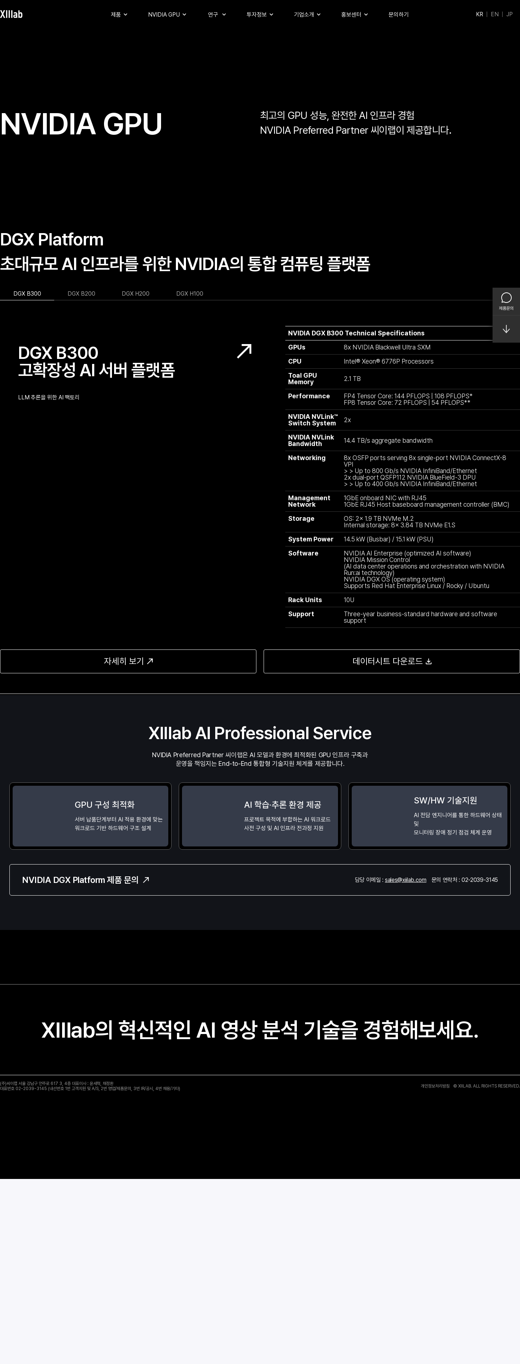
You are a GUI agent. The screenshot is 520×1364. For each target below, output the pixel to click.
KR (479, 14)
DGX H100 (189, 478)
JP (509, 14)
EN (495, 14)
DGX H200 (136, 478)
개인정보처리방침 (435, 1270)
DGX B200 (81, 478)
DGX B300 (27, 478)
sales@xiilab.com (405, 1064)
